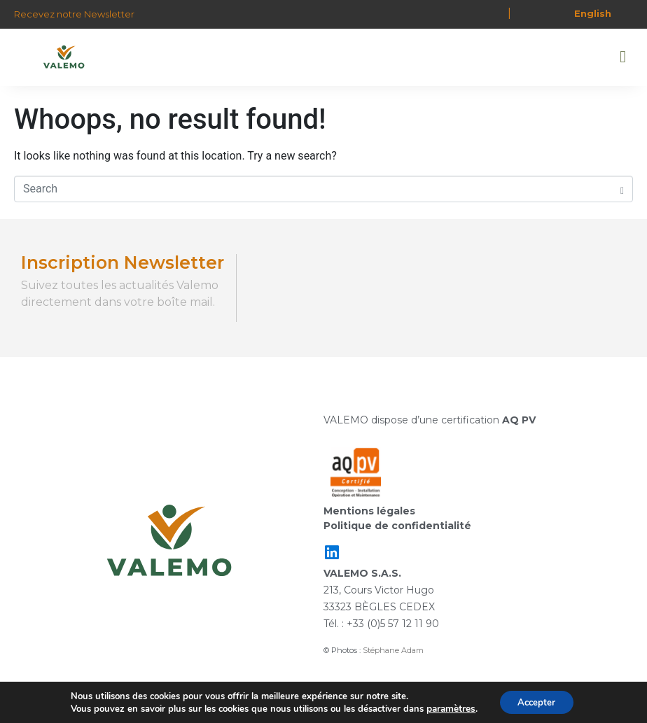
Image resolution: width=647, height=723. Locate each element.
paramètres (447, 707)
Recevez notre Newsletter (74, 14)
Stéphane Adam (393, 650)
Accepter (535, 701)
